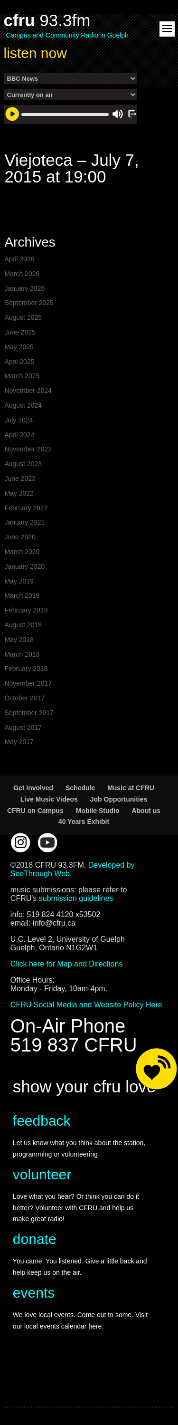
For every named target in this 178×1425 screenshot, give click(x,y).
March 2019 (21, 595)
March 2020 (21, 551)
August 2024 (23, 405)
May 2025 (18, 347)
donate (34, 1239)
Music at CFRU (130, 788)
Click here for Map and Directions (66, 964)
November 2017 (28, 683)
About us (145, 810)
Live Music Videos (49, 799)
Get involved (33, 788)
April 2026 (19, 259)
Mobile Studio (98, 810)
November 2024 (28, 390)
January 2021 (24, 522)
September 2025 (29, 302)
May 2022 (18, 493)
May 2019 (18, 581)
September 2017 (29, 713)
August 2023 (23, 464)
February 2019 (25, 610)
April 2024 (19, 435)
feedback (42, 1121)
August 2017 (23, 727)
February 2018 (25, 668)
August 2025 (23, 317)
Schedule (80, 788)
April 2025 (19, 361)
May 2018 (18, 639)
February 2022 (25, 508)
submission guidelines (76, 898)
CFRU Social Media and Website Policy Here (86, 1005)
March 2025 (21, 376)
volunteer (42, 1174)
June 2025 (19, 332)
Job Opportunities (119, 799)
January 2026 (24, 288)
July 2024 (18, 420)
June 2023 (19, 478)
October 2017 (24, 698)
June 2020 (19, 537)
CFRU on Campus (35, 810)
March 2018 (21, 654)
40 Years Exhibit (83, 821)
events (34, 1293)
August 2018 (23, 625)
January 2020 (24, 566)
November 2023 (28, 449)
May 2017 (18, 742)
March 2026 (21, 273)
